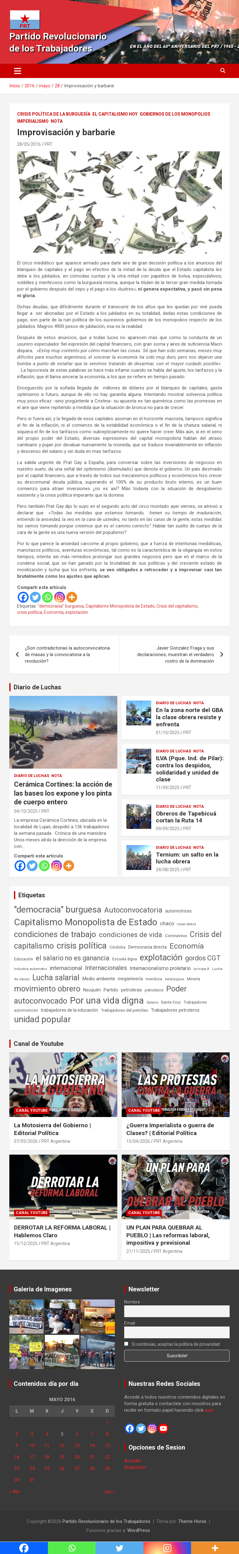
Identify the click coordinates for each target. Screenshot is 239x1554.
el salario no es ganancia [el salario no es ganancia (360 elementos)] (73, 958)
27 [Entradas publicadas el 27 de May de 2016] (77, 1468)
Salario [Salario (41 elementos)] (152, 1002)
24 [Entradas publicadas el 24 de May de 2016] (32, 1468)
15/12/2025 (26, 1243)
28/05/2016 (29, 144)
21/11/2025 (138, 1251)
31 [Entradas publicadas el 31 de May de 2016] (32, 1480)
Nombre (132, 1301)
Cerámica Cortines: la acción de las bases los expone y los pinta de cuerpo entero (63, 793)
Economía (53, 612)
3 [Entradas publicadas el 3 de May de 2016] (32, 1434)
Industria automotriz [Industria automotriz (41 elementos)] (30, 969)
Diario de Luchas (37, 687)
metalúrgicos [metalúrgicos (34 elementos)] (174, 979)
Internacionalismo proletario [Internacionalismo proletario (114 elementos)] (160, 968)
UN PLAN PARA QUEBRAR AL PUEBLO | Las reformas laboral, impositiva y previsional (168, 1235)
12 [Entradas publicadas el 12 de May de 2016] (61, 1445)
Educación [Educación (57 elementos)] (23, 959)
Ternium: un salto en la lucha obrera (187, 858)
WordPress (138, 1530)
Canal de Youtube (38, 1043)
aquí (209, 1410)
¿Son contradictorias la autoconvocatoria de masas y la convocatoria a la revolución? (67, 654)
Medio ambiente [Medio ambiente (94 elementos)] (98, 979)
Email (129, 1323)
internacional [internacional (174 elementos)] (66, 968)
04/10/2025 (26, 811)
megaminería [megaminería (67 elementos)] (130, 978)
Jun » (109, 1491)
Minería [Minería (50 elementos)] (193, 979)
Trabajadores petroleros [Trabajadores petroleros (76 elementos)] (175, 1010)
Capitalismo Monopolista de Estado (120, 606)
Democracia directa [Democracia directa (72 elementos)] (147, 947)
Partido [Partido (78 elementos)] (111, 990)
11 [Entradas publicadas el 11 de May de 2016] (47, 1445)
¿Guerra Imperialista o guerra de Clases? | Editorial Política (170, 1129)
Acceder (132, 1461)
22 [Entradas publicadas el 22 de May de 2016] (107, 1457)
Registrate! (135, 1467)
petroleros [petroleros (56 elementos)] (154, 990)
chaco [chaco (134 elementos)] (167, 923)
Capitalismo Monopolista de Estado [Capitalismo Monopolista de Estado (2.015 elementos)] (85, 922)
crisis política (29, 612)
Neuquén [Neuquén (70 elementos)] (92, 989)
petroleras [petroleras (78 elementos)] (131, 990)
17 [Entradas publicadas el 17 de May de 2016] (32, 1457)
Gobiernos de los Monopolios (175, 114)
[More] (71, 597)
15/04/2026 (138, 1141)
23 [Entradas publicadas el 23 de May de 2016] (16, 1468)
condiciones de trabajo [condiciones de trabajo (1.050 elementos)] (55, 934)
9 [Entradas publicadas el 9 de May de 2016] (17, 1445)
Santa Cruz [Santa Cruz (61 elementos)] (171, 1002)
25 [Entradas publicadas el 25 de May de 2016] (47, 1468)
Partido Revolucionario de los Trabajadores (106, 1521)
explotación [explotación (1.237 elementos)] (161, 958)
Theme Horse (192, 1521)
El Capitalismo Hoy (115, 114)
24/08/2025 (168, 869)
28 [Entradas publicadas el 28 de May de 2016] (92, 1468)
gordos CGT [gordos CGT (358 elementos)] (203, 958)
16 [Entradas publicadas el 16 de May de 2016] (16, 1457)
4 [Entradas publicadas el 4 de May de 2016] (47, 1434)
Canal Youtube (32, 1110)
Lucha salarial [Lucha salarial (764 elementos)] (55, 977)
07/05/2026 (26, 1141)
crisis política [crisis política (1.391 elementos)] (82, 945)
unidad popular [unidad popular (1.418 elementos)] (42, 1019)
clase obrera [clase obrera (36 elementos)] (186, 924)
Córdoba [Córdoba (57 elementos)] (117, 947)
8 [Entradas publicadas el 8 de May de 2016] (107, 1434)
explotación (76, 612)
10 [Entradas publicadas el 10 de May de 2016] (32, 1445)
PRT (49, 144)
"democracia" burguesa (61, 606)
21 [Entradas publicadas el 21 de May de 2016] (92, 1457)
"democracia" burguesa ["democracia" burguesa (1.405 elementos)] (57, 909)
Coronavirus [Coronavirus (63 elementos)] (176, 935)
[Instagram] (59, 597)
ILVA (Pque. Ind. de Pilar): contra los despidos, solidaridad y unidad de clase (190, 769)
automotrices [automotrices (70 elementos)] (178, 910)
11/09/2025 (168, 787)
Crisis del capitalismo (177, 606)
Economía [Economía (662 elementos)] (187, 946)
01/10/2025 (168, 732)
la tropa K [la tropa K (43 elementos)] (201, 969)
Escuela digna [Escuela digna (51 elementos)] (124, 959)
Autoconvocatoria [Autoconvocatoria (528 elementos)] (133, 910)
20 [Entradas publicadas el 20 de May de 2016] (77, 1457)
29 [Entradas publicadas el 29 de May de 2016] (107, 1468)
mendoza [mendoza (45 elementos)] (154, 979)
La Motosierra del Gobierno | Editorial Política (52, 1129)
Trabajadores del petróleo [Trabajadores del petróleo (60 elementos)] (124, 1010)
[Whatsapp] (47, 597)
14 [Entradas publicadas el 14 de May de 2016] (92, 1445)
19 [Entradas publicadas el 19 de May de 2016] (61, 1457)
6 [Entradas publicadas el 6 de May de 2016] (77, 1434)
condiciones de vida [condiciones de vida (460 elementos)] (130, 935)
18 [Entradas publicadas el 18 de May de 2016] (47, 1457)
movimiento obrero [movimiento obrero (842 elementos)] (47, 988)
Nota (57, 121)
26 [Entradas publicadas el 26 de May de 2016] (61, 1468)
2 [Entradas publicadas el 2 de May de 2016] (17, 1434)
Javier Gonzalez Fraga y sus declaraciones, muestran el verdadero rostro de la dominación (175, 654)
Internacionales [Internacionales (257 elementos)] (106, 968)
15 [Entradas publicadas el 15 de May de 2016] (107, 1445)
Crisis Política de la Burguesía (53, 114)
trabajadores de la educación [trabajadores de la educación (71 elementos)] (69, 1010)
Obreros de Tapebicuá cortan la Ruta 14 (186, 817)
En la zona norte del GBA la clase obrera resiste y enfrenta (189, 717)
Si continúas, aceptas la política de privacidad (172, 1344)
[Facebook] (23, 597)
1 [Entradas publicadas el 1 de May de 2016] (107, 1422)
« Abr (14, 1491)
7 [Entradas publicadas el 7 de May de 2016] (92, 1434)
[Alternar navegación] (17, 71)
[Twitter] (35, 597)
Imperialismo (33, 121)
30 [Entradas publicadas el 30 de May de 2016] (16, 1480)
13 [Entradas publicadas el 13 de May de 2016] (77, 1445)
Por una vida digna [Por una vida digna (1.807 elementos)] (107, 1000)
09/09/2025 (168, 828)
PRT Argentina (55, 1141)
